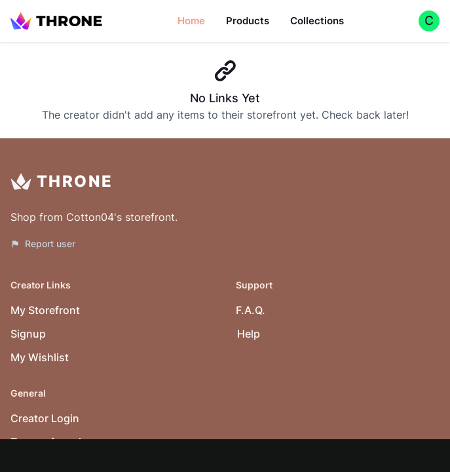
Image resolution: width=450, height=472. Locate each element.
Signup (28, 333)
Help (248, 333)
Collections (317, 20)
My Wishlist (39, 357)
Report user (42, 243)
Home (191, 20)
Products (247, 20)
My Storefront (45, 310)
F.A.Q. (250, 310)
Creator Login (44, 418)
